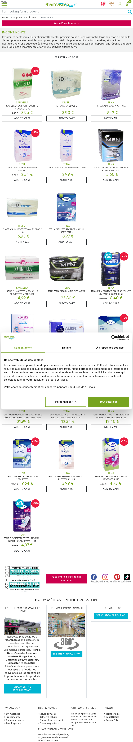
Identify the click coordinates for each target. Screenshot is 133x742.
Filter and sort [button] (66, 57)
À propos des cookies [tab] (110, 347)
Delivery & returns (48, 716)
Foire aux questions (49, 723)
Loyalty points (13, 723)
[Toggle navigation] (4, 4)
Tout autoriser (108, 401)
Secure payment (47, 713)
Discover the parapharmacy (22, 688)
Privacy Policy (112, 720)
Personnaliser (66, 401)
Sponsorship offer (15, 720)
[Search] (64, 11)
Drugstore (17, 17)
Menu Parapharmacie (66, 23)
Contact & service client (51, 720)
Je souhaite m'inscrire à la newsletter (67, 578)
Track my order (13, 716)
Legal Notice (112, 716)
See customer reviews (111, 615)
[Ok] (130, 11)
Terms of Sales (113, 713)
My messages (13, 713)
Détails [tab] (66, 347)
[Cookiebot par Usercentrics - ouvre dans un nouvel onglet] (114, 337)
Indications (31, 17)
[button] (119, 4)
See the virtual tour (66, 653)
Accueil (5, 17)
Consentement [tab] (23, 347)
